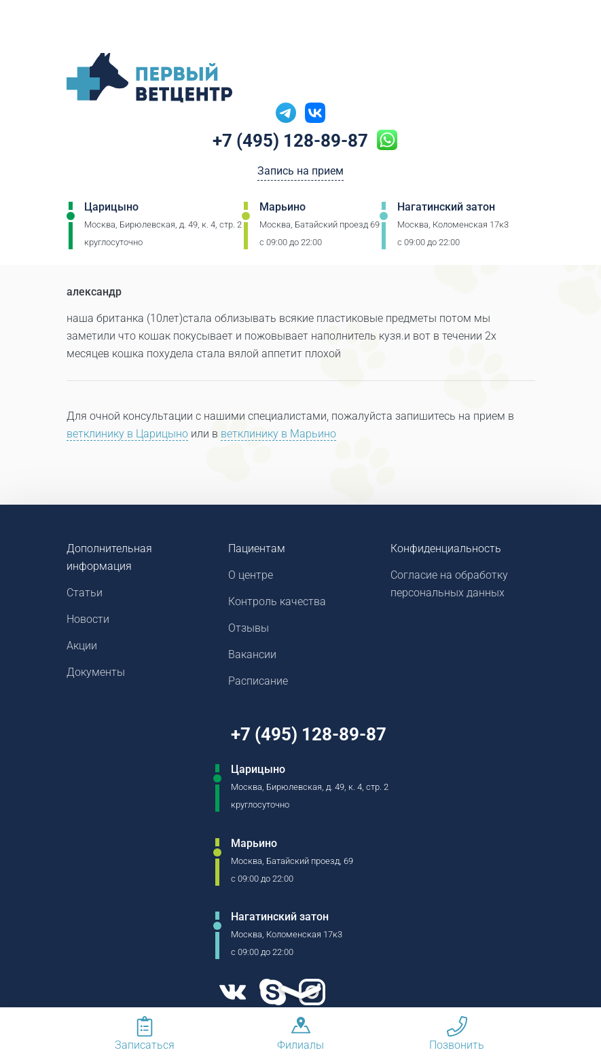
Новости (88, 619)
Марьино (282, 206)
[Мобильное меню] (36, 26)
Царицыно (111, 206)
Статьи (85, 592)
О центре (250, 575)
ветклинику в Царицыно (127, 433)
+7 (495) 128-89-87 (290, 140)
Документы (96, 672)
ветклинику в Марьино (278, 433)
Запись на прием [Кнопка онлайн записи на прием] (300, 170)
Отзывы (248, 627)
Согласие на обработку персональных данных (449, 584)
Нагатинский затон (446, 206)
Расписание (258, 680)
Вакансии (252, 654)
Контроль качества (277, 601)
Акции (82, 645)
